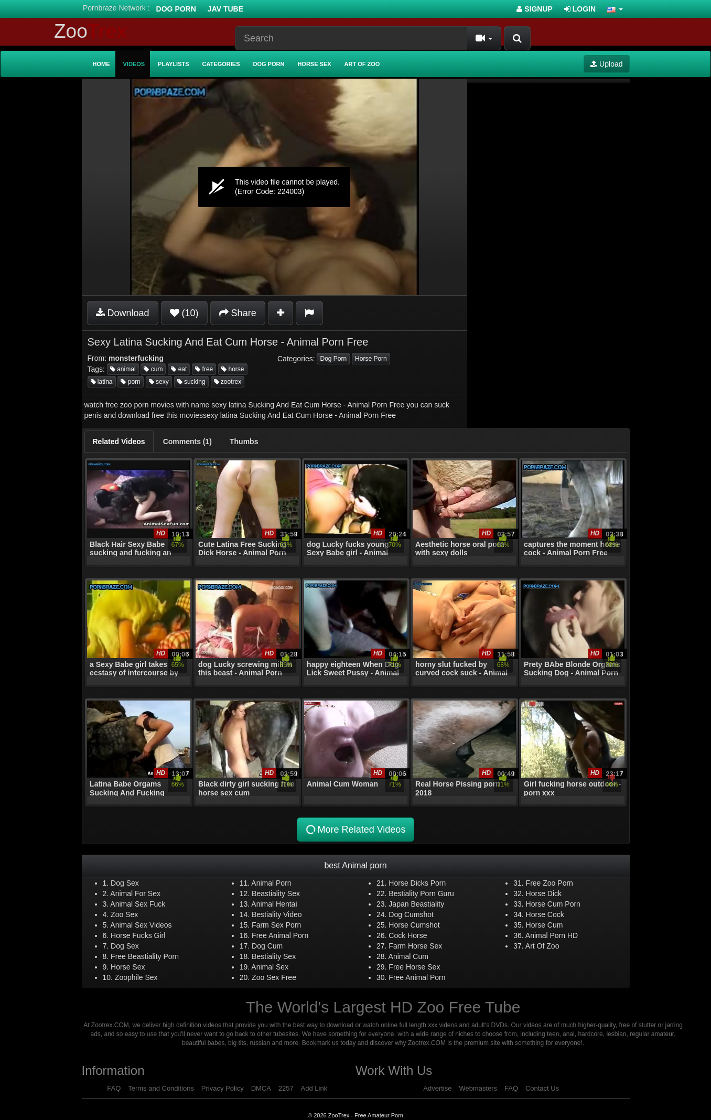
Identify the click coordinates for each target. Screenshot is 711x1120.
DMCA (261, 1088)
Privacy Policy (222, 1088)
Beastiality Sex (276, 893)
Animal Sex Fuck (137, 904)
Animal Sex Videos (140, 925)
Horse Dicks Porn (417, 883)
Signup (534, 9)
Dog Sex (125, 883)
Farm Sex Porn (276, 925)
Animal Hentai (274, 904)
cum (153, 369)
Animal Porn (271, 883)
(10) (184, 313)
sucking (191, 381)
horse (232, 369)
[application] (274, 187)
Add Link (314, 1088)
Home (101, 64)
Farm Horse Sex (415, 946)
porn (130, 381)
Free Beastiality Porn (145, 956)
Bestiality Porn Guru (421, 893)
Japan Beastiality (416, 904)
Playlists (173, 64)
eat (179, 369)
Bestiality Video (276, 914)
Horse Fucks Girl (138, 935)
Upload (606, 64)
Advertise (437, 1088)
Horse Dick (544, 893)
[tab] (119, 441)
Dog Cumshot (411, 914)
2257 (286, 1088)
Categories (221, 64)
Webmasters (478, 1088)
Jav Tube (225, 9)
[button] (615, 9)
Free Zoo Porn (549, 883)
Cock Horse (408, 935)
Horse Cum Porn (553, 904)
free (204, 369)
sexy (159, 381)
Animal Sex (269, 967)
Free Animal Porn (280, 935)
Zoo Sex (124, 914)
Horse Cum (544, 925)
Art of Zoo (362, 64)
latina (102, 381)
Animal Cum (408, 956)
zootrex (228, 381)
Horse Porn (371, 358)
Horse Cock (545, 914)
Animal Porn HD (551, 935)
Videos (134, 64)
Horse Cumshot (414, 925)
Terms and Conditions (161, 1088)
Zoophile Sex (136, 977)
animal (123, 369)
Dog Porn (176, 9)
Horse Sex (314, 64)
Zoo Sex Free (274, 977)
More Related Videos (355, 829)
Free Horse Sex (414, 967)
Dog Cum (267, 946)
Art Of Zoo (542, 946)
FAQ (114, 1088)
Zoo (90, 31)
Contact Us (542, 1088)
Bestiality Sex (274, 956)
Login (580, 9)
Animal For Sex (135, 893)
